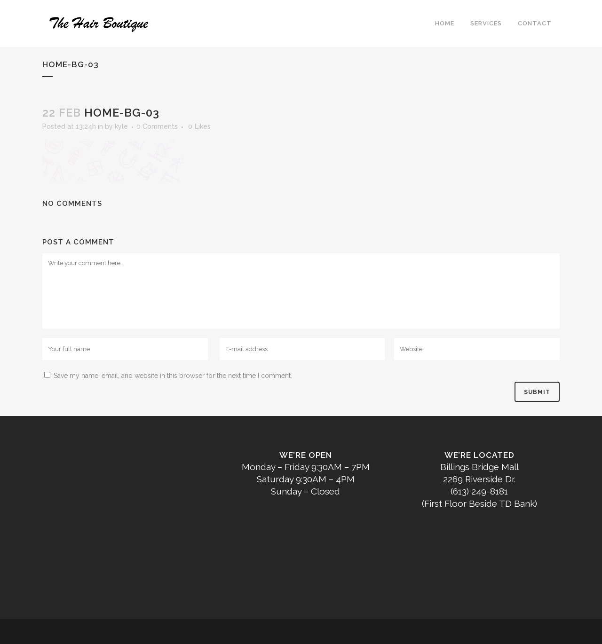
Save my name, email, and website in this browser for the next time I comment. (173, 375)
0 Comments (157, 126)
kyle (121, 126)
